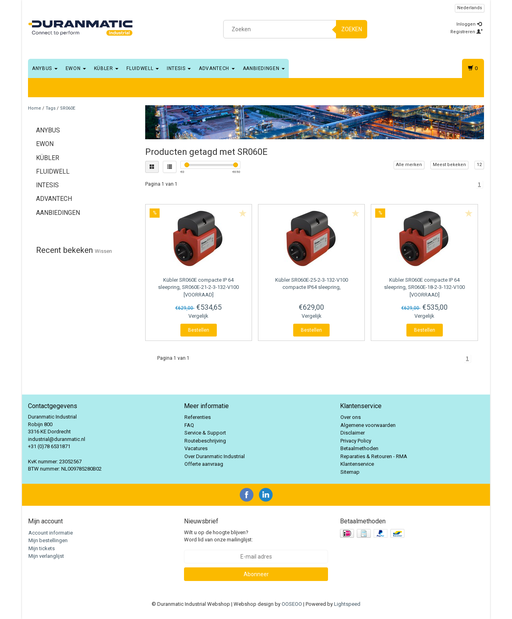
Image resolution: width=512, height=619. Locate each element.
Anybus (45, 68)
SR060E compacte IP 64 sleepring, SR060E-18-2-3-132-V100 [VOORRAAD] (424, 287)
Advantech (217, 68)
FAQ (189, 425)
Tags (51, 108)
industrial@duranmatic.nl (56, 439)
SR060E (67, 108)
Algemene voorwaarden (368, 425)
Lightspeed (347, 604)
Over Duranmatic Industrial (214, 456)
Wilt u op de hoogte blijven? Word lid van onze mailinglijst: (218, 536)
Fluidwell (142, 68)
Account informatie (50, 533)
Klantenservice (357, 464)
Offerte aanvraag (203, 464)
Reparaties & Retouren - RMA (373, 456)
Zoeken (351, 29)
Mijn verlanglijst (46, 556)
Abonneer (256, 574)
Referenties (197, 417)
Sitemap (350, 472)
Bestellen (198, 330)
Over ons (350, 417)
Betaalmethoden (359, 448)
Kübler (106, 68)
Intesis (179, 68)
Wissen (103, 251)
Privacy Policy (355, 441)
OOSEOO (292, 604)
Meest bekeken (449, 164)
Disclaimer (352, 433)
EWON (76, 68)
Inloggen (469, 24)
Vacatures (196, 448)
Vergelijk (198, 316)
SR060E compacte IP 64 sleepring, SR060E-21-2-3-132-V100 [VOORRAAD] (198, 287)
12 (479, 164)
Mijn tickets (41, 548)
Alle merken (409, 164)
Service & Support (205, 433)
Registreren (466, 31)
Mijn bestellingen (48, 540)
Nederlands (469, 7)
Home (34, 108)
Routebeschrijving (205, 441)
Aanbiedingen (264, 68)
